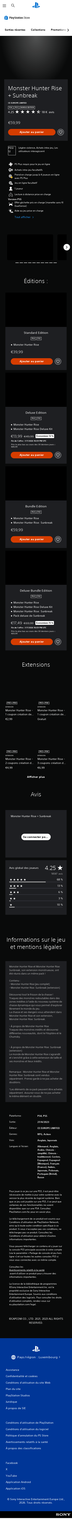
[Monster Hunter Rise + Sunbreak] (30, 247)
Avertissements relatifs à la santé (27, 1270)
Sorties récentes (15, 29)
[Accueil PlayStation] (36, 5)
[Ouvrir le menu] (4, 5)
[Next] (66, 247)
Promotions (58, 29)
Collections (38, 29)
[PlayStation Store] (18, 17)
